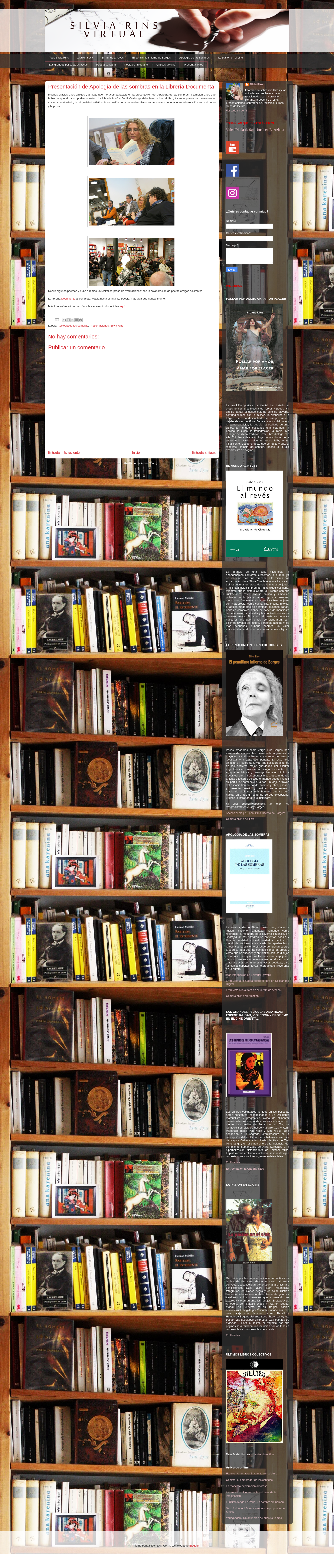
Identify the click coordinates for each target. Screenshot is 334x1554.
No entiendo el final (262, 1454)
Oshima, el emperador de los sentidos (249, 1479)
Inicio (136, 452)
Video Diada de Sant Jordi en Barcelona (255, 129)
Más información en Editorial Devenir (248, 974)
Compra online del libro (240, 819)
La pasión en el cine (230, 57)
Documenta (68, 298)
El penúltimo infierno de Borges (151, 57)
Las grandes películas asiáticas (68, 64)
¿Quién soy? (85, 57)
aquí (122, 306)
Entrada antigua (204, 452)
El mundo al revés (113, 57)
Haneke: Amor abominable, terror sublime (251, 1473)
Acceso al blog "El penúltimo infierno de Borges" (255, 813)
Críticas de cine (166, 64)
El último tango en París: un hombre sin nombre (255, 1502)
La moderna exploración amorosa (246, 1486)
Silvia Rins (116, 325)
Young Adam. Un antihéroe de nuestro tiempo (254, 1518)
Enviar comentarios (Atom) (140, 463)
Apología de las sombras (194, 57)
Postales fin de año (136, 64)
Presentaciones (193, 64)
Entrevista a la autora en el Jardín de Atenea (253, 990)
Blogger (194, 1545)
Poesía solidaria (106, 64)
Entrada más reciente (64, 452)
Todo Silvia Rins (59, 57)
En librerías (233, 1162)
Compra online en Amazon (242, 995)
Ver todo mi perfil (236, 110)
